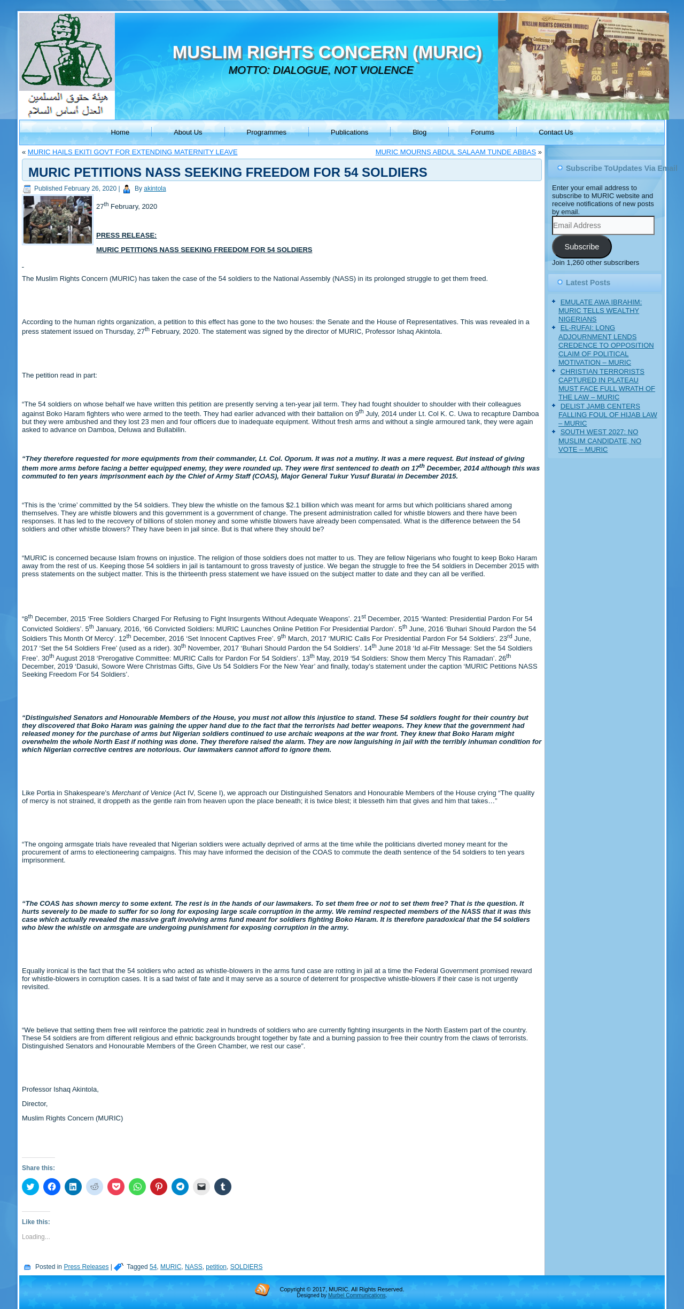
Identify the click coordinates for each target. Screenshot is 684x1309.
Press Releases (86, 1267)
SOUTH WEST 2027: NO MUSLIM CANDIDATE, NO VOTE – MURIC (599, 440)
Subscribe (581, 246)
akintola (155, 188)
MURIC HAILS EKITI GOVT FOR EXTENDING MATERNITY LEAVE (133, 152)
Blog (419, 132)
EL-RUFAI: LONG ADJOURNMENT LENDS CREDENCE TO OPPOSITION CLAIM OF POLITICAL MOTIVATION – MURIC (606, 345)
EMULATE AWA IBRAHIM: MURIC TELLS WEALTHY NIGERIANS (600, 311)
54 (153, 1267)
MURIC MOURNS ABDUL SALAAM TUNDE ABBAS (456, 152)
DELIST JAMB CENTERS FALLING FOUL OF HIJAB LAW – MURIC (607, 415)
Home (120, 132)
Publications (349, 132)
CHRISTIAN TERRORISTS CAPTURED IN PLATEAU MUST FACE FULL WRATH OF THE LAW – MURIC (606, 384)
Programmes (266, 132)
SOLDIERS (246, 1267)
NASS (194, 1267)
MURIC (170, 1267)
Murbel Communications (357, 1295)
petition (216, 1267)
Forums (482, 132)
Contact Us (556, 132)
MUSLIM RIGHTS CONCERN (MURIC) (327, 52)
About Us (188, 132)
